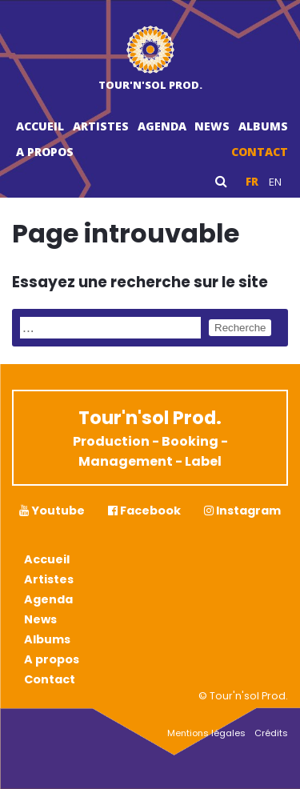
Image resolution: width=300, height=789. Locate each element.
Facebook (144, 511)
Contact (259, 151)
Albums (263, 126)
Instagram (242, 511)
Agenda (162, 126)
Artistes (101, 126)
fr (252, 181)
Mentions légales (206, 733)
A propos (45, 151)
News (212, 126)
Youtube (52, 511)
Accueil (40, 126)
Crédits (271, 733)
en (275, 181)
